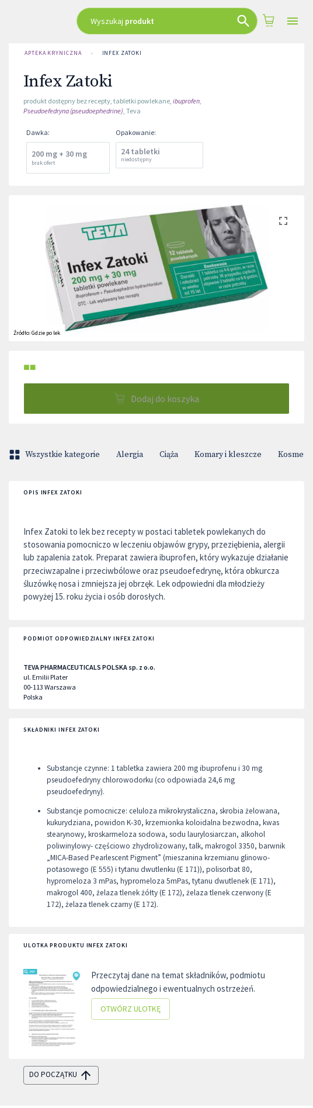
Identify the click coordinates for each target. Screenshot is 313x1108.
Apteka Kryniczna (53, 53)
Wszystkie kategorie (55, 454)
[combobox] (167, 21)
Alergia (129, 454)
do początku (61, 1075)
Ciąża (168, 454)
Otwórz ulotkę (130, 1009)
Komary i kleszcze (228, 454)
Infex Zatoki (122, 53)
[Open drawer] (292, 21)
